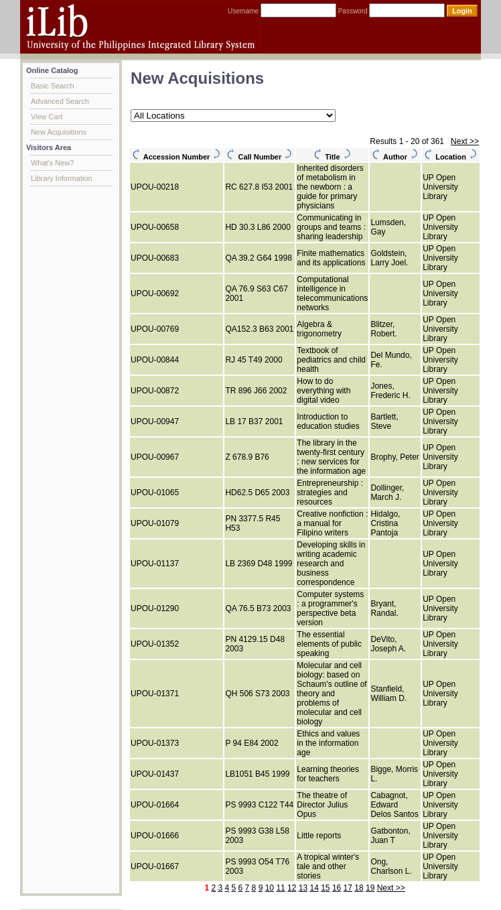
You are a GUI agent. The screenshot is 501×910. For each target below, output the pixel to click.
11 (280, 888)
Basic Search (52, 86)
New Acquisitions (58, 132)
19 (370, 888)
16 (336, 888)
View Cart (46, 117)
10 (269, 888)
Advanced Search (60, 101)
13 (303, 888)
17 (348, 888)
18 (358, 888)
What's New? (52, 163)
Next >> (465, 141)
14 (313, 888)
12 (291, 888)
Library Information (61, 178)
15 (325, 888)
